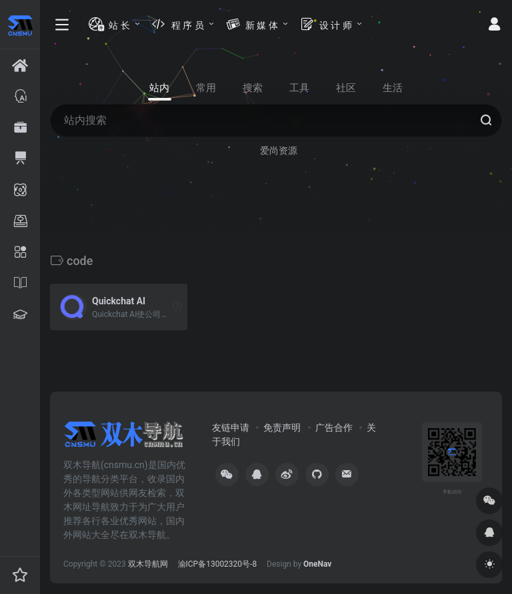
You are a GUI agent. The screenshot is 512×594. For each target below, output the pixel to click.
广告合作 (334, 427)
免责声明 (282, 427)
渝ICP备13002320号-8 (217, 564)
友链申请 (230, 427)
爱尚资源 (278, 150)
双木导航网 (148, 564)
